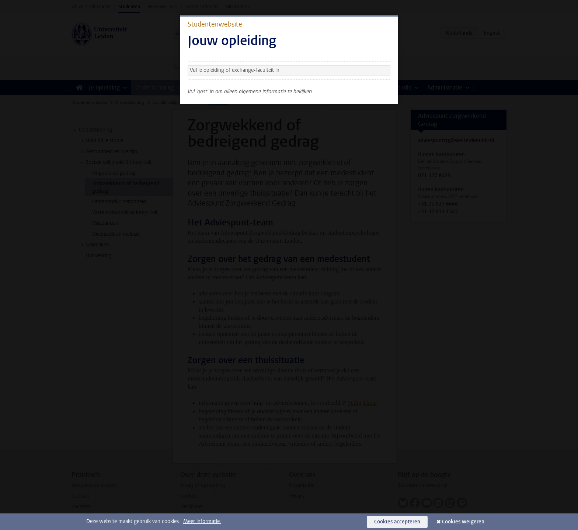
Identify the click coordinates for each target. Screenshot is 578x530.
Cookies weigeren (463, 521)
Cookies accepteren (397, 521)
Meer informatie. (202, 521)
